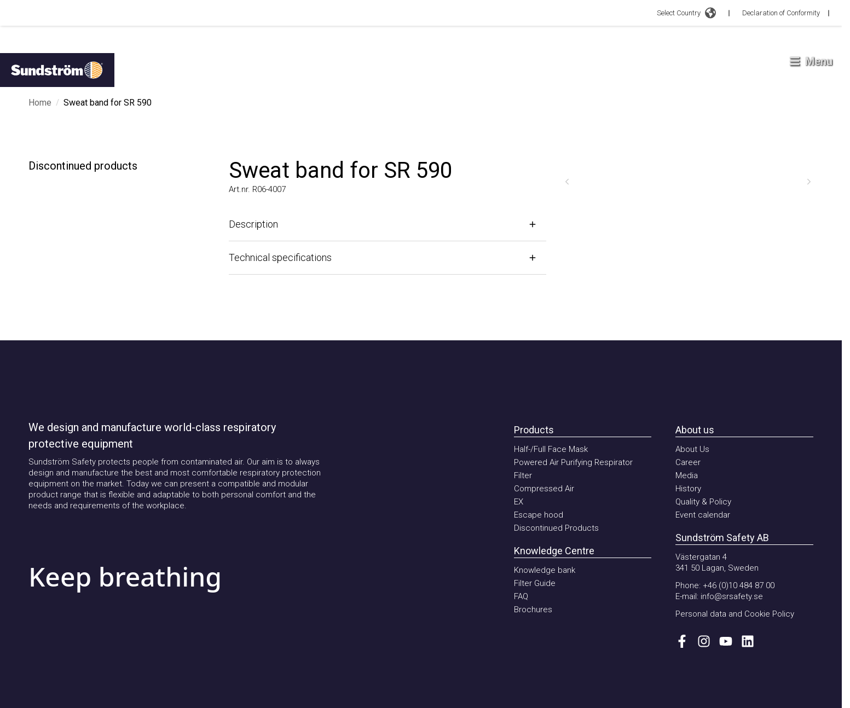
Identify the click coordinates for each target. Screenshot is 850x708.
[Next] (809, 181)
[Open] (387, 224)
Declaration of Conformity (781, 13)
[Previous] (567, 181)
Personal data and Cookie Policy (734, 614)
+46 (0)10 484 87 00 (738, 585)
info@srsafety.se (732, 596)
